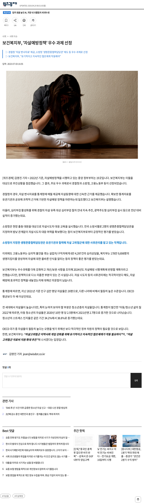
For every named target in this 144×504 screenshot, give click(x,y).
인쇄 (24, 19)
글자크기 (33, 19)
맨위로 (138, 500)
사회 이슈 (13, 36)
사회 (4, 36)
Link (15, 19)
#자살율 (5, 495)
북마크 (6, 19)
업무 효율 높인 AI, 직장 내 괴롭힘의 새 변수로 (26, 12)
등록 (136, 380)
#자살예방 (18, 495)
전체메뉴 (140, 4)
